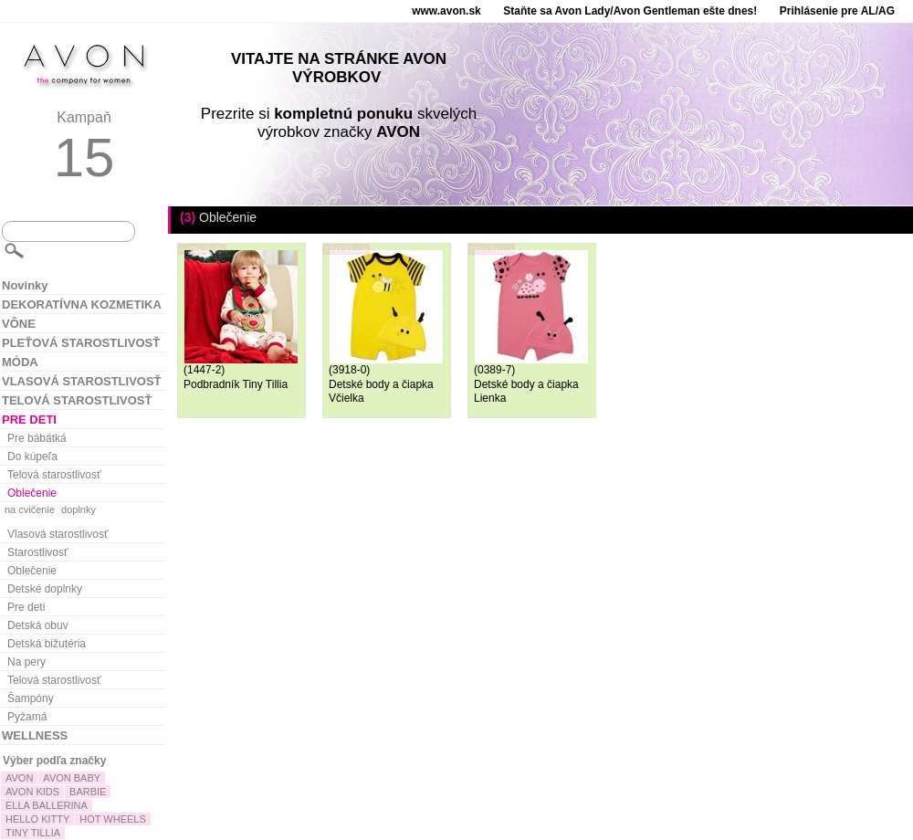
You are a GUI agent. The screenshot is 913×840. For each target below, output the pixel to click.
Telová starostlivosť (54, 474)
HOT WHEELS (112, 819)
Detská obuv (37, 625)
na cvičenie (30, 509)
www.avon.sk (446, 11)
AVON (19, 777)
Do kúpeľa (32, 456)
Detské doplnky (44, 589)
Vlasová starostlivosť (58, 534)
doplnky (78, 509)
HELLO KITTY (37, 819)
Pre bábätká (37, 438)
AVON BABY (71, 777)
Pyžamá (27, 716)
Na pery (26, 662)
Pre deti (26, 607)
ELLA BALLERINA (46, 805)
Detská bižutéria (46, 643)
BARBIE (87, 791)
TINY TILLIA (32, 832)
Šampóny (30, 698)
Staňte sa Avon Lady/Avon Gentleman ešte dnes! (630, 11)
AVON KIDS (32, 791)
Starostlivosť (37, 552)
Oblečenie (32, 493)
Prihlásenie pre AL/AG (837, 11)
